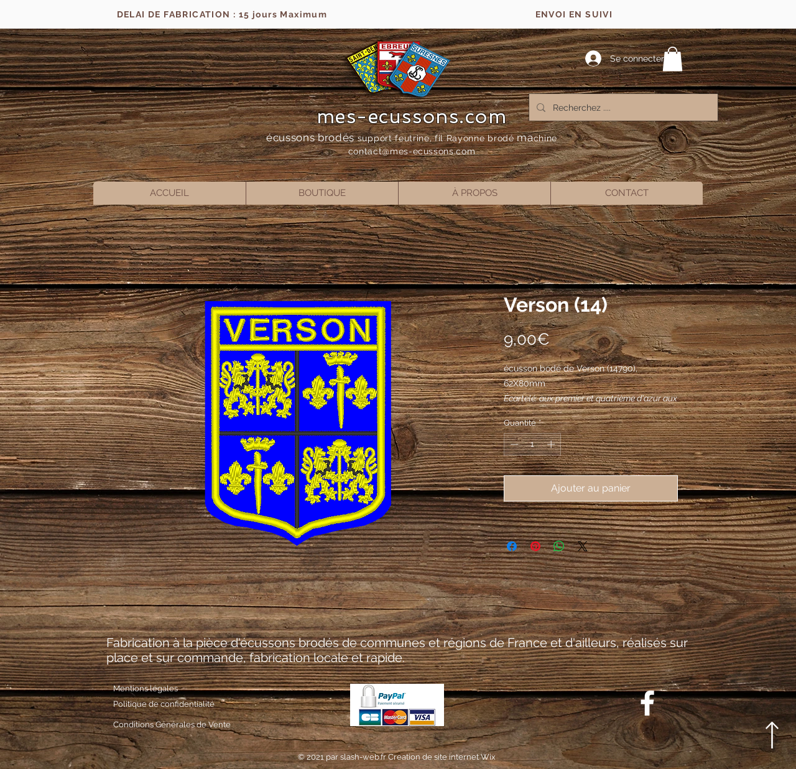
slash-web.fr (364, 757)
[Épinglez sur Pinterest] (535, 546)
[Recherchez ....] (622, 107)
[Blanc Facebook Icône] (647, 703)
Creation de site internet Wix (442, 757)
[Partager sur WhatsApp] (559, 546)
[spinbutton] (533, 444)
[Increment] (552, 444)
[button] (672, 59)
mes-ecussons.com (412, 116)
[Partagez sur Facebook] (511, 546)
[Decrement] (513, 444)
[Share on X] (582, 546)
